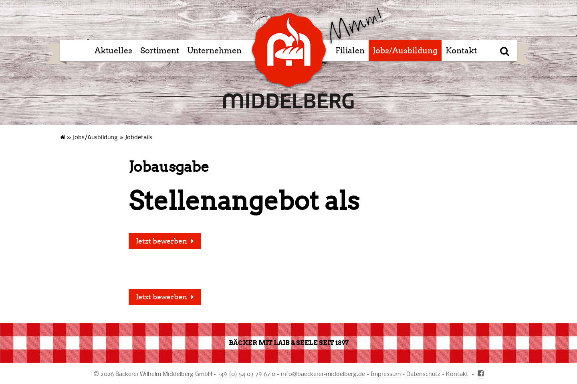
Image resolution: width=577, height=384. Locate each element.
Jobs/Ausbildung (405, 50)
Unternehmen (214, 50)
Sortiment (159, 50)
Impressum (386, 374)
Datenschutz (423, 374)
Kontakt (461, 50)
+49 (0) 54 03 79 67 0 (246, 374)
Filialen (350, 50)
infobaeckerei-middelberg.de (323, 374)
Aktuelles (113, 50)
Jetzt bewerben (161, 241)
